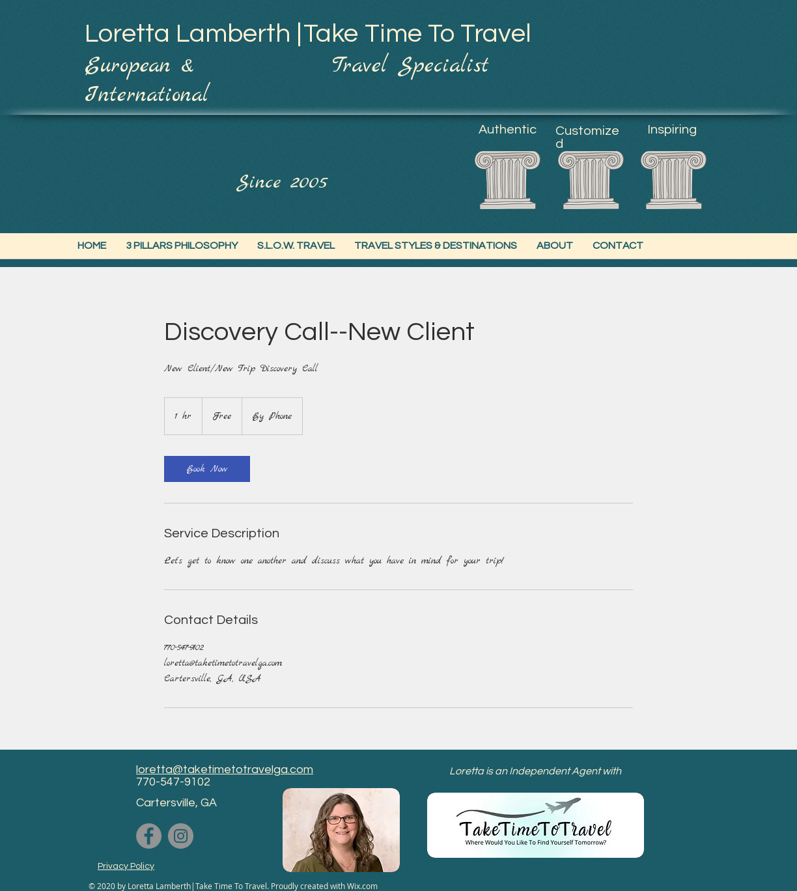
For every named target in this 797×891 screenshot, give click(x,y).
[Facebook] (148, 836)
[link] (207, 469)
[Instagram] (180, 836)
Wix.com (362, 886)
